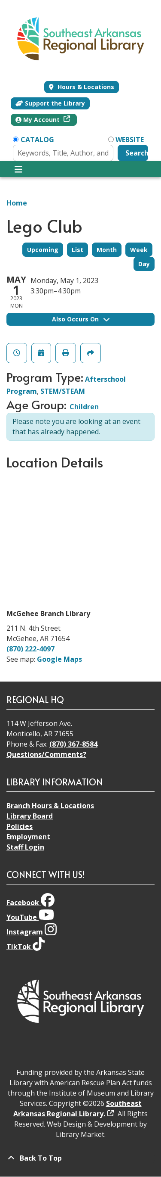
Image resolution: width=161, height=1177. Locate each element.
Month (107, 250)
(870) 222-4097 (30, 649)
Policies (19, 826)
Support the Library (50, 103)
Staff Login (25, 847)
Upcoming (42, 250)
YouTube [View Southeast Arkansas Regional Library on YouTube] (30, 917)
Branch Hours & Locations (50, 805)
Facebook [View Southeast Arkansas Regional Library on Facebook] (30, 902)
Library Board (29, 816)
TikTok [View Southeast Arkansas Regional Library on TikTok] (25, 946)
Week (139, 250)
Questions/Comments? (46, 754)
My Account (38, 119)
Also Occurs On (80, 319)
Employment (28, 836)
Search (136, 153)
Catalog (37, 139)
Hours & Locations (85, 87)
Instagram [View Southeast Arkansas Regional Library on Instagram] (31, 932)
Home (16, 203)
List (77, 250)
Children (84, 406)
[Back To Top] (80, 1158)
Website (129, 139)
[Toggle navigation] (18, 169)
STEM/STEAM (62, 391)
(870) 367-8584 (73, 744)
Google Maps (59, 659)
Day (144, 264)
